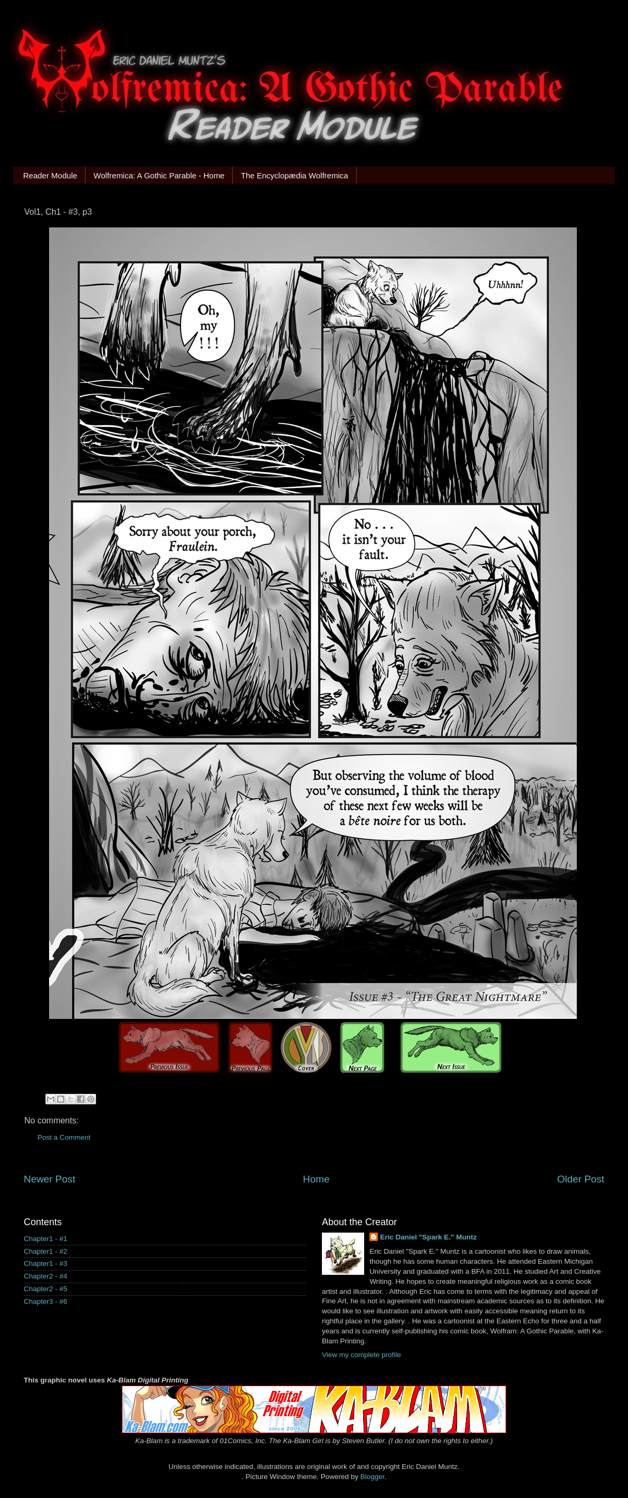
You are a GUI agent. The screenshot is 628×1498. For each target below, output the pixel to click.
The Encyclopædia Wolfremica (294, 175)
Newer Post (49, 1179)
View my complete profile (361, 1355)
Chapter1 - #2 (46, 1251)
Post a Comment (64, 1137)
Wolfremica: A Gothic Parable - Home (158, 175)
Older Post (580, 1179)
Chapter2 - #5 (46, 1289)
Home (316, 1179)
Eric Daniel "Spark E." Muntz (428, 1237)
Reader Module (50, 175)
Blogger (372, 1477)
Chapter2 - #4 (46, 1276)
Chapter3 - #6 (46, 1301)
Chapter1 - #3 (46, 1263)
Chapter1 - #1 (46, 1239)
